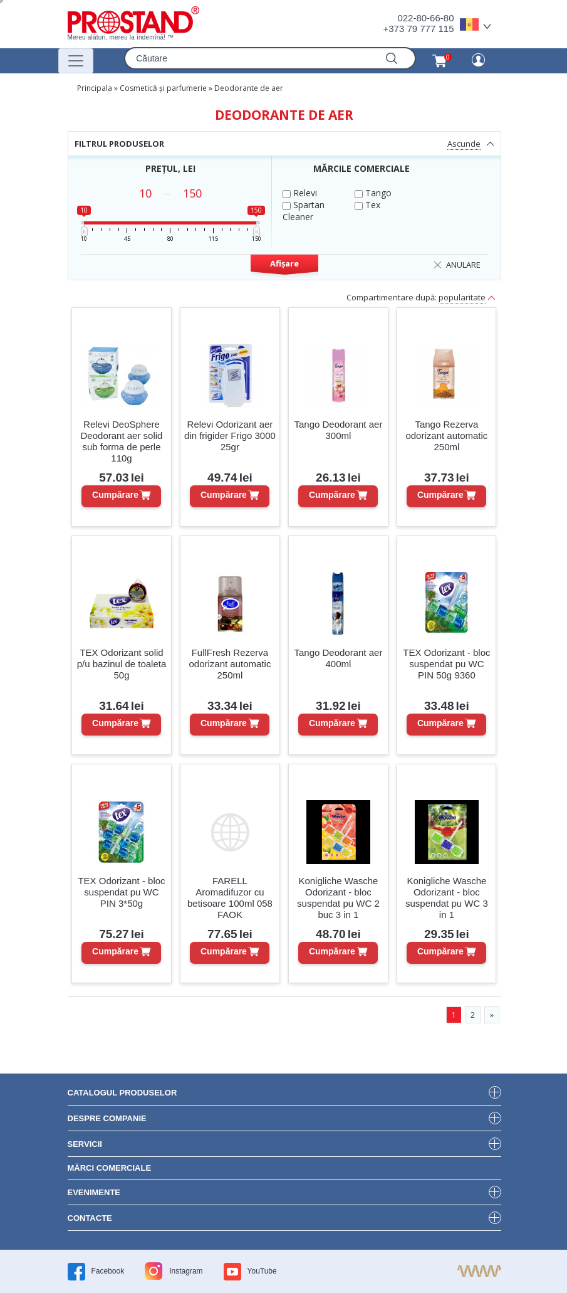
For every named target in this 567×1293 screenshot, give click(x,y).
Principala (94, 88)
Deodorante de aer (248, 88)
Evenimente (94, 1192)
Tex (367, 205)
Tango (373, 193)
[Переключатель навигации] (75, 60)
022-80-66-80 (425, 18)
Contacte (90, 1218)
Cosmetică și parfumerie (163, 88)
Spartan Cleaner (304, 211)
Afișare (284, 263)
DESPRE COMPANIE (107, 1118)
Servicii (85, 1144)
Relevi (300, 193)
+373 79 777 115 (418, 28)
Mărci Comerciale (110, 1168)
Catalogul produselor (122, 1092)
